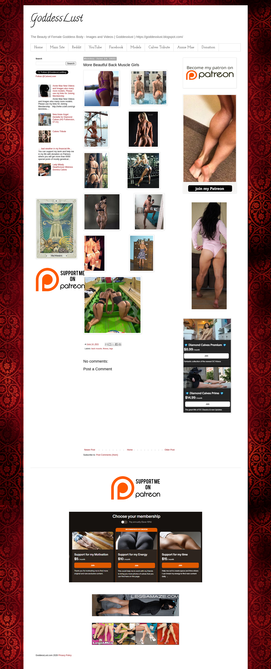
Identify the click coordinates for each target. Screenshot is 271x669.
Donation (208, 47)
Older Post (170, 450)
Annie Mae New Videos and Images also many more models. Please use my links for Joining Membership (63, 91)
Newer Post (89, 450)
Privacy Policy (65, 655)
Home (38, 47)
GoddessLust (56, 19)
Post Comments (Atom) (107, 455)
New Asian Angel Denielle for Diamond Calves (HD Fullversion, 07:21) (64, 118)
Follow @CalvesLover (46, 76)
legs (111, 348)
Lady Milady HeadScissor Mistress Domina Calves (63, 167)
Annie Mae (185, 47)
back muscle (96, 348)
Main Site (57, 47)
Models (136, 47)
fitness (105, 348)
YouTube (95, 47)
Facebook (116, 47)
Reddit (76, 47)
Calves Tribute (159, 47)
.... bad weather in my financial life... (55, 148)
